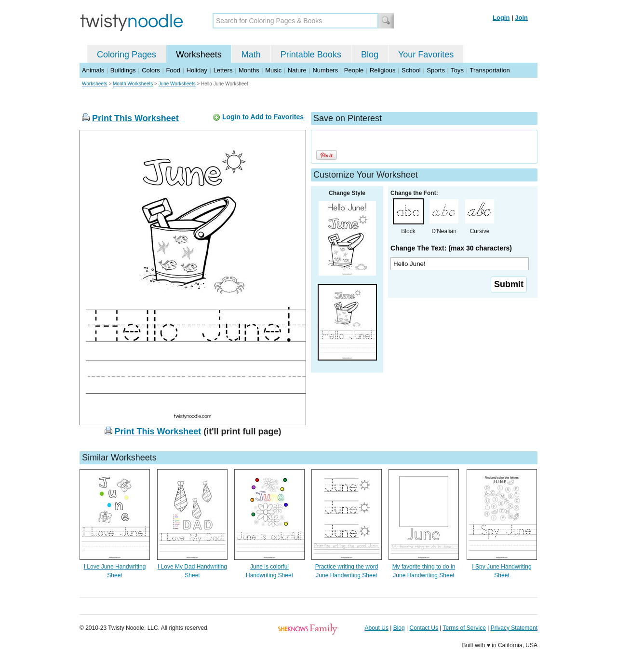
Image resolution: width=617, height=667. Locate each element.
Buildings (123, 70)
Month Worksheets (133, 83)
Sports (436, 70)
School (411, 70)
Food (173, 70)
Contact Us (424, 628)
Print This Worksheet (135, 118)
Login (501, 17)
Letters (223, 70)
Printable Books (311, 54)
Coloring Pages (126, 54)
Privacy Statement (514, 628)
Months (249, 70)
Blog (369, 54)
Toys (457, 70)
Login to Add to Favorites (263, 117)
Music (273, 70)
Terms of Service (464, 628)
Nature (297, 70)
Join (521, 17)
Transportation (489, 70)
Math (251, 54)
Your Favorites (426, 54)
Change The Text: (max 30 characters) (451, 248)
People (353, 70)
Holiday (197, 70)
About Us (377, 628)
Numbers (325, 70)
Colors (151, 70)
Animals (93, 70)
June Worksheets (177, 83)
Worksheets (199, 54)
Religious (382, 70)
